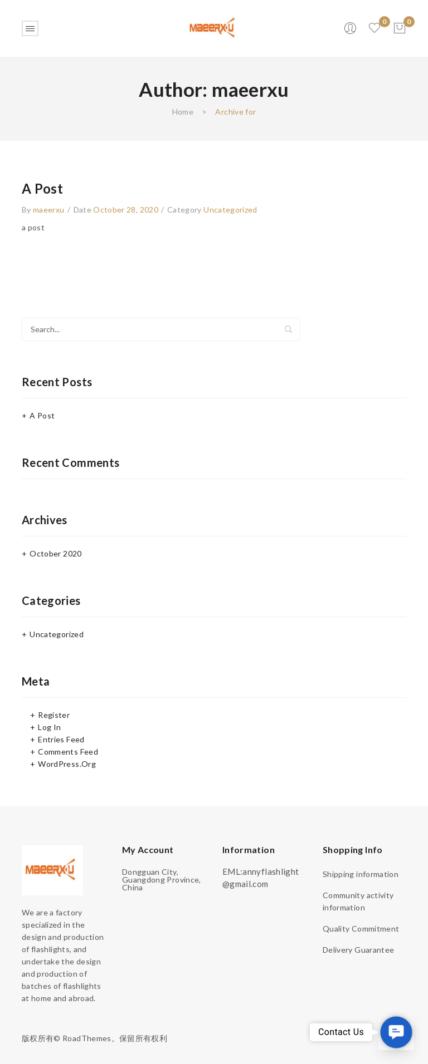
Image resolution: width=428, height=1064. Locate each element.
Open (30, 28)
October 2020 (55, 553)
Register (54, 715)
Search (289, 329)
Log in (49, 727)
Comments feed (68, 751)
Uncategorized (230, 209)
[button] (396, 1032)
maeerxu (48, 209)
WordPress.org (67, 764)
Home (182, 111)
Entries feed (61, 739)
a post (42, 188)
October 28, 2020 (125, 209)
